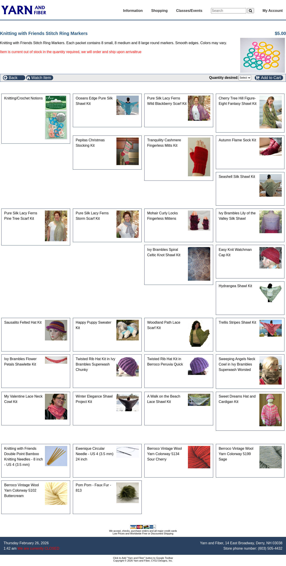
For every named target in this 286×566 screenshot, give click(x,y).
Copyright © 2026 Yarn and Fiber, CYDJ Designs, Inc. (143, 560)
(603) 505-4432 (270, 548)
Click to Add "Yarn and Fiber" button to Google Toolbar (143, 558)
